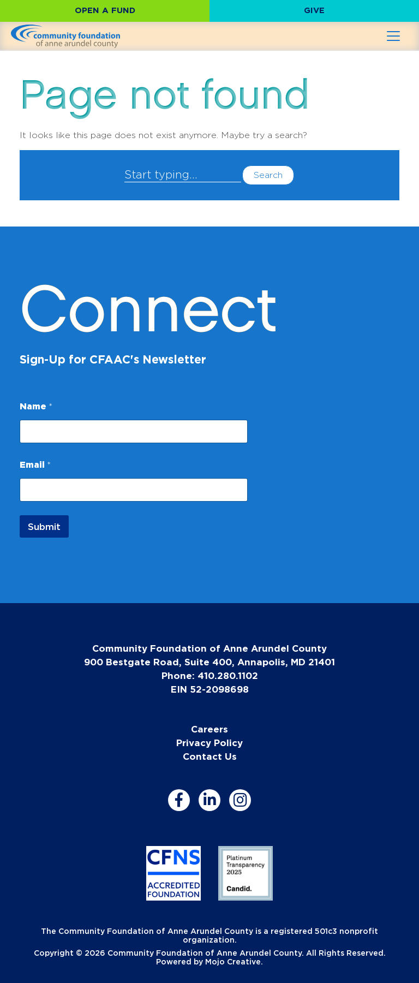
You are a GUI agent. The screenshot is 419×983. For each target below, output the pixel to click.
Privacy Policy (209, 742)
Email (35, 464)
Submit (44, 526)
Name (36, 406)
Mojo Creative (233, 961)
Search (268, 175)
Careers (209, 729)
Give (314, 10)
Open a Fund (105, 10)
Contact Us (210, 756)
